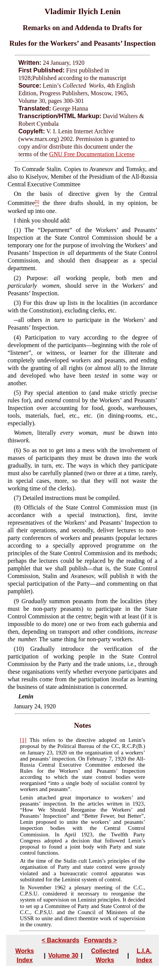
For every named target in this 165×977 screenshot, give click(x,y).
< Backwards (60, 940)
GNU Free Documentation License (91, 154)
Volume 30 (63, 955)
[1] (23, 740)
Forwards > (100, 940)
